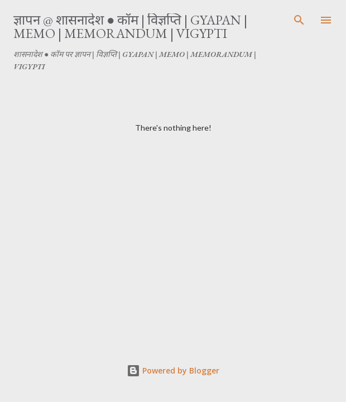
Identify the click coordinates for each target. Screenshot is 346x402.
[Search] (299, 20)
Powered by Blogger (173, 370)
